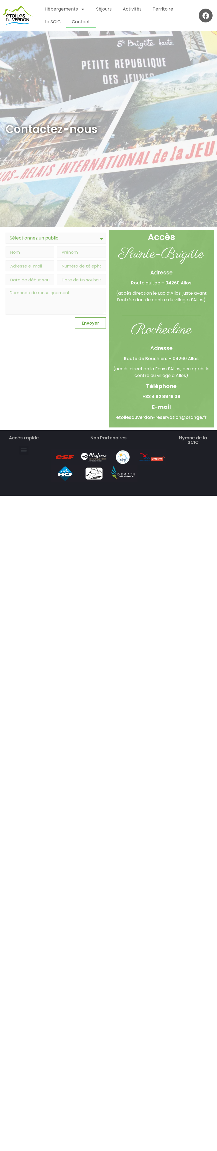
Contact (81, 22)
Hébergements (65, 9)
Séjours (104, 9)
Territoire (163, 9)
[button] (24, 450)
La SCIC (53, 22)
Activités (132, 9)
